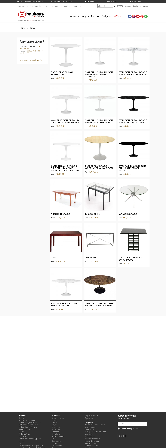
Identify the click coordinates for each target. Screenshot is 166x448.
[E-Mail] (132, 424)
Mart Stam (89, 434)
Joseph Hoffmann (92, 441)
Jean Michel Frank (92, 446)
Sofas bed (56, 427)
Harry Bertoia (90, 436)
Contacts (77, 6)
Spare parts (57, 441)
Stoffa (21, 432)
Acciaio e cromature (27, 420)
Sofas (54, 420)
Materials (58, 6)
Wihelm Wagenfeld (92, 439)
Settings (67, 6)
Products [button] (73, 16)
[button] (134, 429)
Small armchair (58, 436)
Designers (106, 16)
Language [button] (144, 6)
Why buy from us (90, 16)
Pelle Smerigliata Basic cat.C (30, 422)
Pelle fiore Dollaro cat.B (28, 425)
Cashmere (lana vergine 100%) (31, 446)
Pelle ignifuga (24, 434)
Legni (21, 443)
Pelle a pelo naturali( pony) (30, 439)
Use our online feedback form (32, 60)
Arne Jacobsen (91, 443)
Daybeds (55, 425)
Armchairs (56, 434)
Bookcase (56, 429)
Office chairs (57, 446)
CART (120, 6)
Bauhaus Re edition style (95, 425)
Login (135, 6)
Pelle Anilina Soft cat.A (28, 427)
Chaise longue (58, 418)
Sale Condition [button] (37, 6)
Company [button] (23, 6)
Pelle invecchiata (26, 429)
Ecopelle (22, 436)
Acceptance (129, 429)
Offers (117, 16)
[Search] (105, 6)
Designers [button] (89, 422)
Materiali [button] (22, 415)
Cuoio (21, 418)
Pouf (53, 439)
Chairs (54, 443)
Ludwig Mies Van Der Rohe (95, 432)
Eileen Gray (89, 429)
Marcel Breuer (90, 427)
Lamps (55, 422)
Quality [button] (49, 6)
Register (128, 6)
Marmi (21, 441)
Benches (55, 432)
